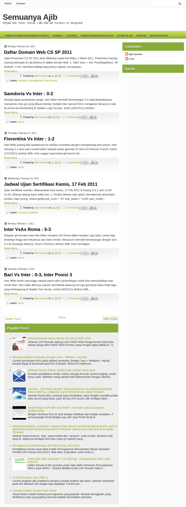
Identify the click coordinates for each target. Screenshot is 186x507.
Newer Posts (13, 318)
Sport (21, 121)
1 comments (72, 117)
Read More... (12, 71)
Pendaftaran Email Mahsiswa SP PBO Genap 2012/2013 (46, 445)
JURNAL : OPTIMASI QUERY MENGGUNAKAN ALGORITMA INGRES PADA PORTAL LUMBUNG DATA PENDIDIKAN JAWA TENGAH (70, 391)
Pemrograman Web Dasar (97, 36)
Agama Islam (125, 36)
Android (141, 36)
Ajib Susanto (41, 75)
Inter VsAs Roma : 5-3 (27, 229)
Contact (20, 3)
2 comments (73, 162)
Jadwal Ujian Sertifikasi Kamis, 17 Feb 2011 (51, 184)
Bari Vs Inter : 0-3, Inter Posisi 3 (38, 274)
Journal (57, 36)
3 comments (72, 207)
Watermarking (158, 36)
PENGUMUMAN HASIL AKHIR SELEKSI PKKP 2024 (59, 338)
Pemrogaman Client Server (42, 80)
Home (8, 3)
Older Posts (111, 318)
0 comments (73, 75)
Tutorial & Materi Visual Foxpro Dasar (34, 490)
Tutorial (72, 36)
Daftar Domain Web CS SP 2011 (38, 52)
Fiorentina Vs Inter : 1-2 (29, 138)
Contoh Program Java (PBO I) (30, 477)
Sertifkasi (33, 212)
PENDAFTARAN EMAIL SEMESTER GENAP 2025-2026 (61, 370)
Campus (22, 80)
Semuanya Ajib (30, 17)
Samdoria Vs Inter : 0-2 (28, 93)
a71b (131, 58)
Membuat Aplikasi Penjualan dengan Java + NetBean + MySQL (49, 357)
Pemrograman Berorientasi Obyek (27, 36)
